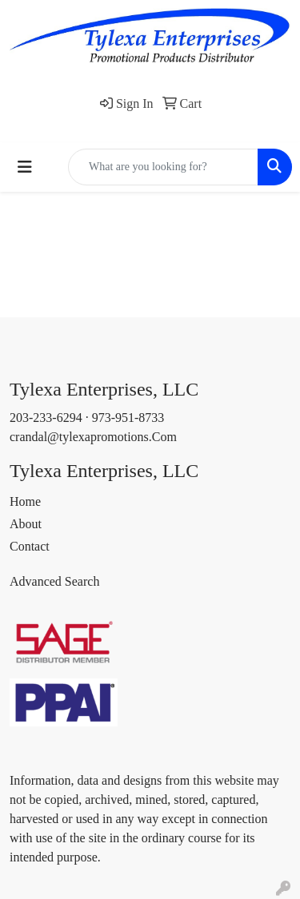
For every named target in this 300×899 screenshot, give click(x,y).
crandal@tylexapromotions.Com (93, 437)
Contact (30, 546)
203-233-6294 (46, 417)
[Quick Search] (163, 167)
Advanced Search (54, 581)
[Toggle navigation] (25, 167)
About (26, 524)
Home (25, 501)
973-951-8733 (128, 417)
